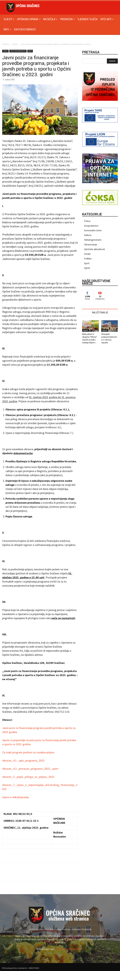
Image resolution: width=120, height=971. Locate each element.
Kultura (87, 235)
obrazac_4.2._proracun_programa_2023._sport (30, 768)
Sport (30, 51)
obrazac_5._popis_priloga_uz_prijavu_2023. (28, 777)
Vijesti (9, 19)
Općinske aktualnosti (18, 51)
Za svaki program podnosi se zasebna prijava (28, 752)
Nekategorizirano (93, 239)
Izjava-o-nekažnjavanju (15, 797)
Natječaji (50, 19)
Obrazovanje (90, 244)
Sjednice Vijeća (88, 19)
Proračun (67, 19)
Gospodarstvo (91, 225)
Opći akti (107, 19)
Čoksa (87, 221)
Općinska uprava (29, 19)
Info (7, 29)
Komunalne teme (93, 230)
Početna (5, 44)
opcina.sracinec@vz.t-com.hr (69, 949)
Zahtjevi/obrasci (25, 29)
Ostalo (87, 253)
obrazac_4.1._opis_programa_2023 (23, 760)
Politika (87, 258)
